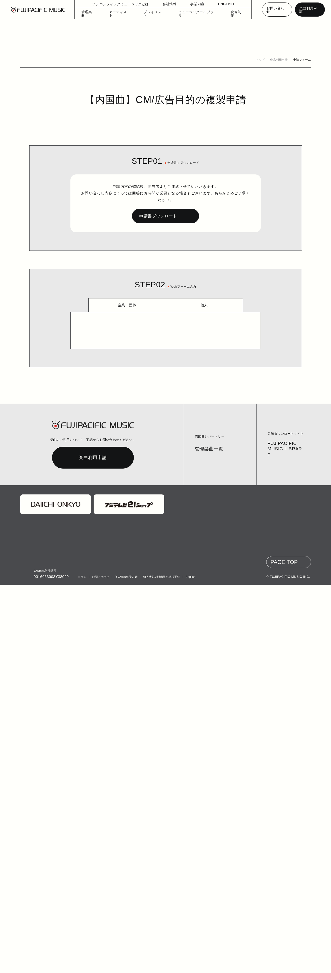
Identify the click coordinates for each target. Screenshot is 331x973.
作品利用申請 (280, 59)
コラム (82, 965)
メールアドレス (112, 496)
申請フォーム (303, 59)
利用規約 (202, 680)
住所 (104, 433)
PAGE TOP (285, 950)
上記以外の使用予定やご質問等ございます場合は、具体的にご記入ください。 (164, 527)
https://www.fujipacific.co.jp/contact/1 (165, 669)
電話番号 (107, 464)
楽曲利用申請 (310, 9)
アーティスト (123, 14)
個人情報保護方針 (125, 965)
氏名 (104, 371)
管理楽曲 (94, 14)
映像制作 (233, 14)
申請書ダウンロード (157, 209)
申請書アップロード (116, 327)
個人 (204, 298)
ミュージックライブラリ (195, 14)
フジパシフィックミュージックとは (121, 4)
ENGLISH (223, 4)
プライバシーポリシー (179, 680)
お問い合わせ (277, 9)
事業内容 (195, 4)
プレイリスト (156, 14)
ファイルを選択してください (114, 338)
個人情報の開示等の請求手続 (160, 965)
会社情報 (167, 4)
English (190, 965)
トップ (262, 59)
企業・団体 (127, 298)
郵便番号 (107, 402)
